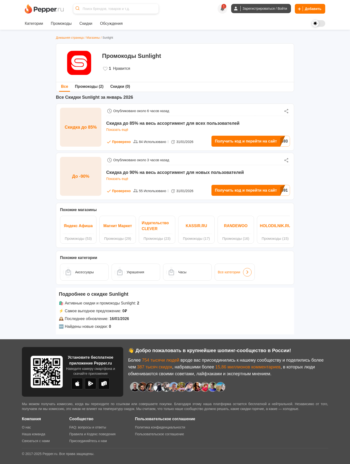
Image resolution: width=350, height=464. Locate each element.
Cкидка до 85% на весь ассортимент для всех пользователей (172, 123)
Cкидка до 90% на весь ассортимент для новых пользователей (175, 172)
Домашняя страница (70, 37)
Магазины (93, 37)
